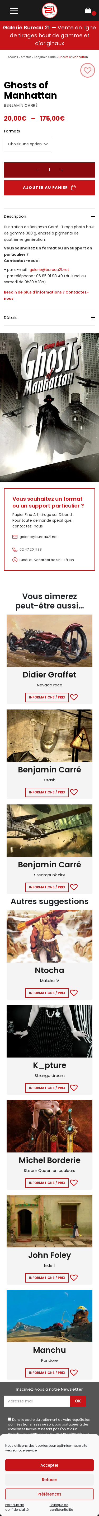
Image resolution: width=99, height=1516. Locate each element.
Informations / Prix (47, 697)
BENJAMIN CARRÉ (20, 105)
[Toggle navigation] (14, 10)
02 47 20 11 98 (31, 549)
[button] (87, 70)
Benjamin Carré (45, 57)
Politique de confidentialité (17, 1507)
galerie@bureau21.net (49, 269)
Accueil (13, 57)
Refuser (49, 1479)
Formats (12, 131)
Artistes (26, 57)
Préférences (49, 1494)
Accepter (49, 1465)
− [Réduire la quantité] (37, 170)
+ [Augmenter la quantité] (62, 170)
